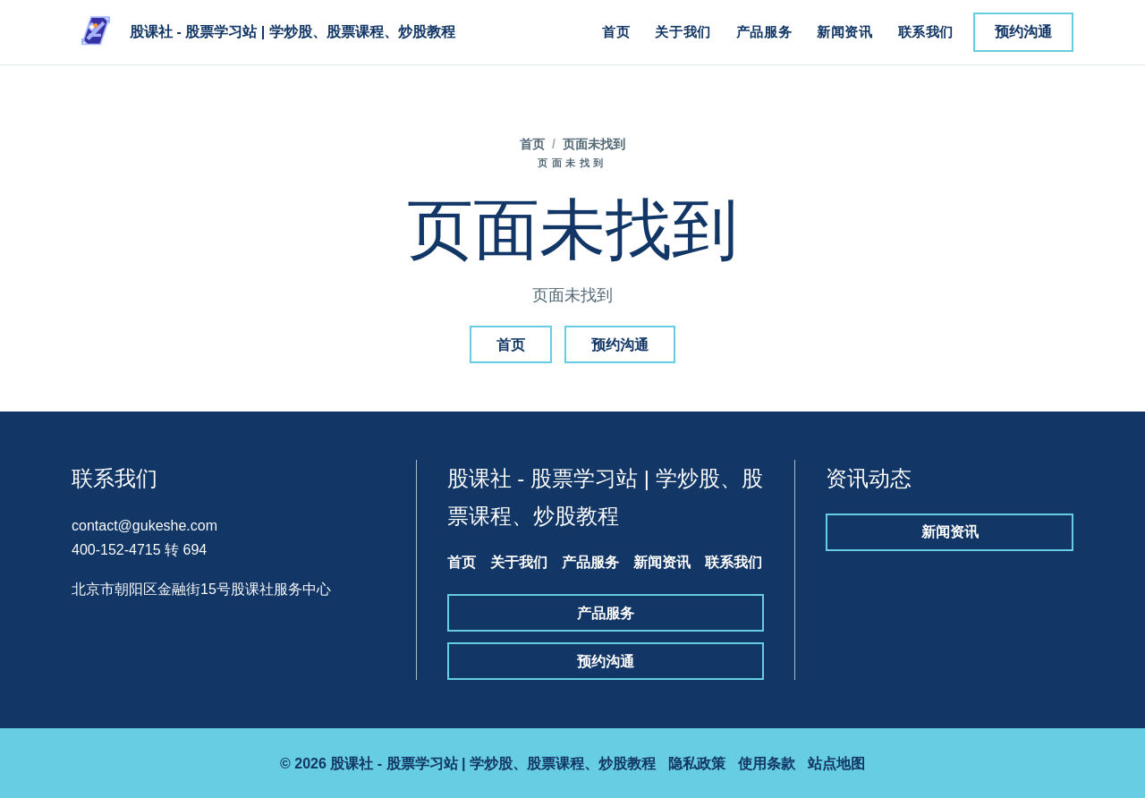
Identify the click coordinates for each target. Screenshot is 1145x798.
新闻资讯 (844, 31)
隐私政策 (696, 763)
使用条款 (766, 763)
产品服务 (764, 31)
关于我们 (682, 31)
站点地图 (836, 763)
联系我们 (926, 31)
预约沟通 (1023, 31)
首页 (616, 31)
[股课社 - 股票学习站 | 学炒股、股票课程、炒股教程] (263, 32)
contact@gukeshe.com (144, 525)
